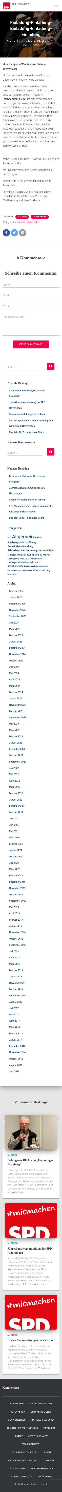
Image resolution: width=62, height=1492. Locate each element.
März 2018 (14, 964)
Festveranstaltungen (42, 1420)
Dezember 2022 (17, 749)
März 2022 (14, 787)
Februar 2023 (16, 736)
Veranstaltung (39, 217)
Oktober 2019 (16, 894)
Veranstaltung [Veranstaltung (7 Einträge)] (41, 570)
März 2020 (14, 869)
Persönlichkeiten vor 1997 (25, 1452)
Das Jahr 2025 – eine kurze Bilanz (26, 432)
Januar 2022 (15, 799)
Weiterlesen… (18, 1192)
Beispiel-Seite (17, 1404)
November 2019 (17, 888)
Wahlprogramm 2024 (22, 1476)
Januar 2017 (15, 1040)
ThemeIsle (42, 1484)
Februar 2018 (16, 970)
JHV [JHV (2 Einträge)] (40, 550)
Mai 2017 (14, 1014)
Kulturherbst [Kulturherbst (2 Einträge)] (36, 558)
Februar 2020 (16, 875)
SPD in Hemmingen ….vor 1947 (23, 1460)
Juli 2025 (14, 622)
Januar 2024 (15, 698)
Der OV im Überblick (41, 1412)
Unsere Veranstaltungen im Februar (27, 414)
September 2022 (17, 761)
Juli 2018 (14, 951)
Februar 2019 (16, 919)
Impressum (49, 1428)
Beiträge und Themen (41, 1404)
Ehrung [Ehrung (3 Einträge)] (32, 542)
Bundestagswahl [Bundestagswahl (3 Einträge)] (15, 542)
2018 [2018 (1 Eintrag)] (9, 538)
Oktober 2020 (16, 856)
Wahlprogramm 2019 (42, 1468)
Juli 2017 (14, 1008)
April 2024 (14, 679)
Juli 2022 (14, 768)
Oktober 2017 (16, 989)
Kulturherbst (33, 222)
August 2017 (15, 1002)
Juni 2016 (14, 1071)
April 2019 (14, 913)
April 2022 (14, 780)
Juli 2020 (14, 863)
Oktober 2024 (16, 660)
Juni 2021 (14, 825)
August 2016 (15, 1065)
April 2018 (14, 957)
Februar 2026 (16, 591)
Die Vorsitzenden (16, 1420)
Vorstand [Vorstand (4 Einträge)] (12, 574)
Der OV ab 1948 (18, 1412)
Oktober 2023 (16, 711)
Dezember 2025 (17, 603)
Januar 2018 (15, 976)
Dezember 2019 (17, 881)
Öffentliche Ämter (38, 1436)
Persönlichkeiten (31, 1444)
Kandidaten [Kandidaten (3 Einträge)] (48, 550)
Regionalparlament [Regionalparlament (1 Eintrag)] (24, 570)
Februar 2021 (16, 844)
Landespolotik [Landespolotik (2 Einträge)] (14, 562)
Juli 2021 (14, 818)
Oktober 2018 (16, 938)
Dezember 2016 (17, 1046)
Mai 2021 (14, 831)
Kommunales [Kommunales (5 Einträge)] (34, 554)
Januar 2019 (15, 926)
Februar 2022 (16, 793)
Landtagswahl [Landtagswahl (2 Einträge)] (27, 562)
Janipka (21, 222)
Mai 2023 (14, 723)
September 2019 (17, 900)
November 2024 (17, 654)
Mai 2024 (14, 673)
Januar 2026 (15, 597)
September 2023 (17, 717)
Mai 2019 (14, 907)
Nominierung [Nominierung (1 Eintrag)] (28, 566)
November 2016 (17, 1052)
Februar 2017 (16, 1033)
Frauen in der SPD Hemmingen (22, 1428)
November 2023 (17, 705)
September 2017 (17, 995)
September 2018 (17, 945)
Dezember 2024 (17, 648)
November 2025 (17, 610)
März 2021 (14, 837)
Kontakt (18, 1436)
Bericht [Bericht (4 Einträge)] (38, 537)
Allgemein (22, 217)
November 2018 (17, 932)
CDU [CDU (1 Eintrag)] (26, 543)
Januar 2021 (15, 850)
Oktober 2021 (16, 812)
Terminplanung (17, 1468)
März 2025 (14, 629)
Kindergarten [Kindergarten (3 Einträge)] (14, 554)
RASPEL (47, 1452)
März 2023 (14, 730)
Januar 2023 (15, 742)
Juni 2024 (14, 667)
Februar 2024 (16, 692)
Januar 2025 (15, 641)
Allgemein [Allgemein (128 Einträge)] (23, 536)
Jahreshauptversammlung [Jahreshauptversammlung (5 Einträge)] (22, 550)
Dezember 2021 (17, 806)
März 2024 (14, 686)
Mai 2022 (14, 774)
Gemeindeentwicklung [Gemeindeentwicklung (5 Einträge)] (20, 546)
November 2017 (17, 983)
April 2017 (14, 1021)
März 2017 (14, 1027)
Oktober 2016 (16, 1059)
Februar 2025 (16, 635)
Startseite (48, 1460)
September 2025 (17, 616)
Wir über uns (44, 1476)
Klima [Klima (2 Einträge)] (23, 555)
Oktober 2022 (16, 755)
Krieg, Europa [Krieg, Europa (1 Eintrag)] (25, 559)
